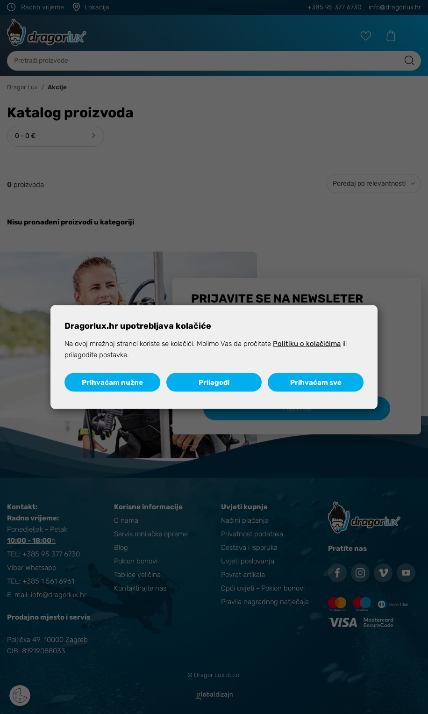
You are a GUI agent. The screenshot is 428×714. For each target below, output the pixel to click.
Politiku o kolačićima (307, 343)
